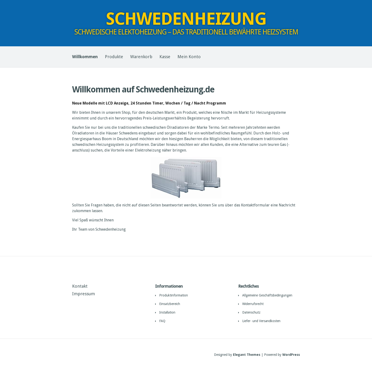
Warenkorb (141, 56)
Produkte (114, 56)
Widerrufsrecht (253, 304)
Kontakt (80, 286)
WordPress (291, 355)
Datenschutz (251, 312)
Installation (167, 312)
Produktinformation (173, 295)
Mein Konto (189, 56)
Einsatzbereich (169, 304)
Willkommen (85, 56)
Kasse (164, 56)
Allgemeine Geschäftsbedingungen (267, 295)
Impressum (83, 293)
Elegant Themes (246, 355)
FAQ (162, 321)
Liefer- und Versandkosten (261, 321)
